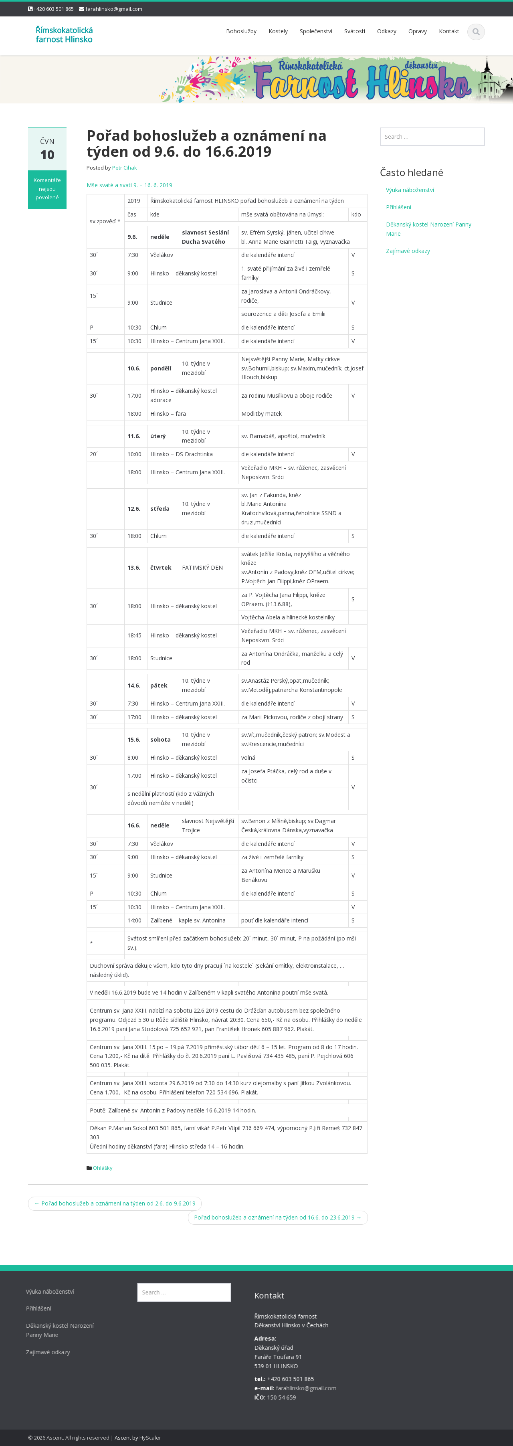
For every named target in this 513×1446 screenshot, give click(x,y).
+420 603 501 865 (54, 8)
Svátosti (354, 31)
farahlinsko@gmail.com (113, 8)
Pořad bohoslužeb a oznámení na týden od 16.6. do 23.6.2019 (278, 1217)
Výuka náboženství (410, 190)
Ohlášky (103, 1167)
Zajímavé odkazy (408, 251)
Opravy (417, 31)
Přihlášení (398, 207)
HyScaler (150, 1437)
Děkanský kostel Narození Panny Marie (428, 228)
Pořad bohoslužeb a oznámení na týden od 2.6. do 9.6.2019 (115, 1203)
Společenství (316, 31)
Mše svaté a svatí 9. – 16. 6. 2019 (129, 185)
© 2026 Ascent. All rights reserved (68, 1437)
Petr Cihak (124, 167)
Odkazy (386, 31)
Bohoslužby (241, 31)
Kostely (278, 31)
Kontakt (449, 31)
